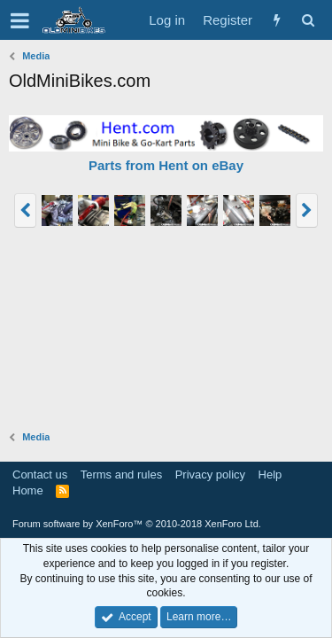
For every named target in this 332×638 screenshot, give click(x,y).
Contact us (39, 474)
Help (270, 474)
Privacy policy (210, 474)
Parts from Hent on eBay (166, 165)
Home (27, 490)
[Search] (307, 20)
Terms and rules (121, 474)
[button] (20, 20)
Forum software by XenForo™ (136, 523)
